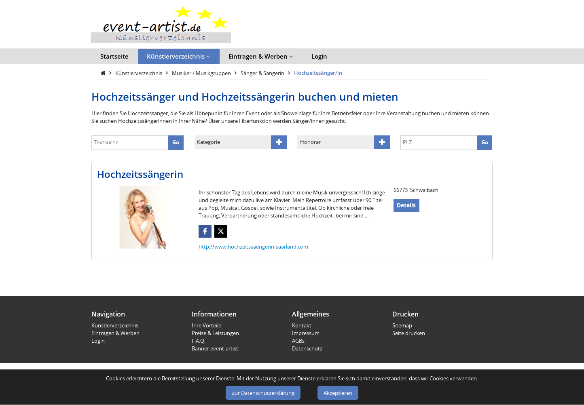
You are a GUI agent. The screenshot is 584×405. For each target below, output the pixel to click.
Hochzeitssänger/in (318, 72)
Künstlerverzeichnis (178, 56)
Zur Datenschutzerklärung (263, 393)
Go (175, 142)
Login (319, 56)
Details (406, 205)
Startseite (114, 56)
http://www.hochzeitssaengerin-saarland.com (253, 246)
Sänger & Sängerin (263, 72)
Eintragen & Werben (261, 56)
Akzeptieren (338, 393)
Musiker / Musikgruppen (202, 72)
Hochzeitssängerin (140, 174)
